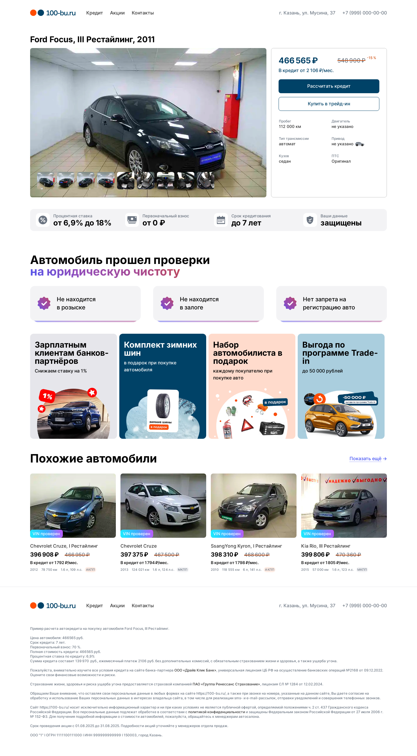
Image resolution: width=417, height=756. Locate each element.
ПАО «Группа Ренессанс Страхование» (226, 684)
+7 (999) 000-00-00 (364, 13)
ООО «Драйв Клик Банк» (195, 670)
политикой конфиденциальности (216, 712)
